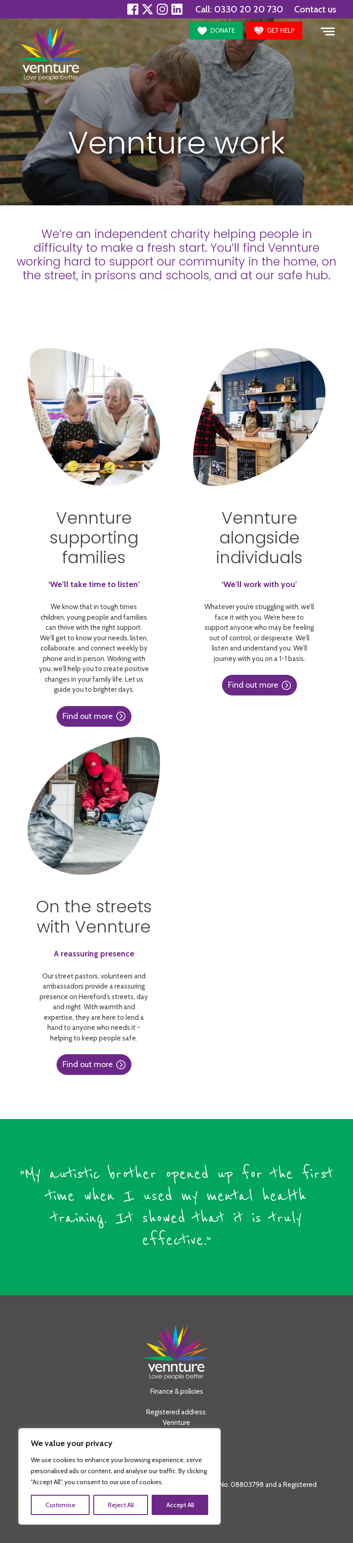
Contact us (315, 9)
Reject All (121, 1505)
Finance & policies (176, 1391)
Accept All (180, 1505)
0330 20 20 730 (248, 9)
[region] (119, 1476)
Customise (60, 1505)
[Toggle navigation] (327, 30)
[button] (216, 31)
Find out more (94, 716)
